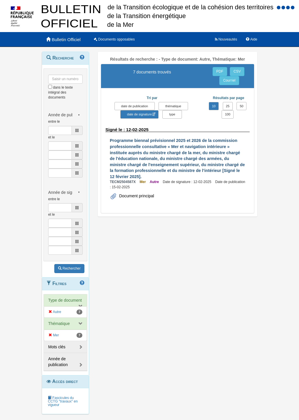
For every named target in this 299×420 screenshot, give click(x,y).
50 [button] (241, 106)
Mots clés (56, 347)
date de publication (134, 106)
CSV (237, 71)
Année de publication (58, 361)
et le (51, 137)
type (172, 114)
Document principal (136, 196)
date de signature (139, 114)
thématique (173, 106)
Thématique (59, 323)
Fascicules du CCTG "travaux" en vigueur (63, 401)
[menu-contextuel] (50, 87)
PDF (219, 71)
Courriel (229, 80)
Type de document (65, 300)
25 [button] (228, 106)
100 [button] (227, 114)
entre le (54, 122)
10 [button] (213, 106)
